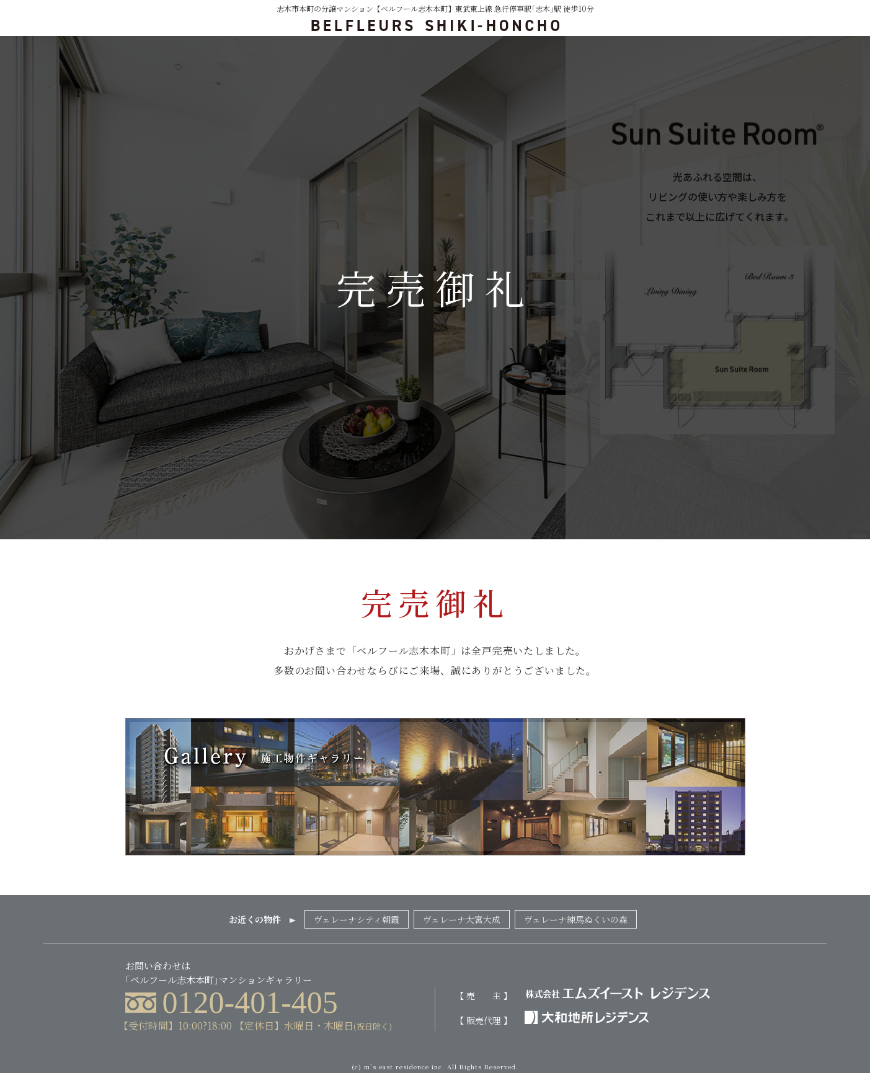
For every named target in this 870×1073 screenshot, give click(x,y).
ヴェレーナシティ (356, 919)
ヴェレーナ (461, 919)
